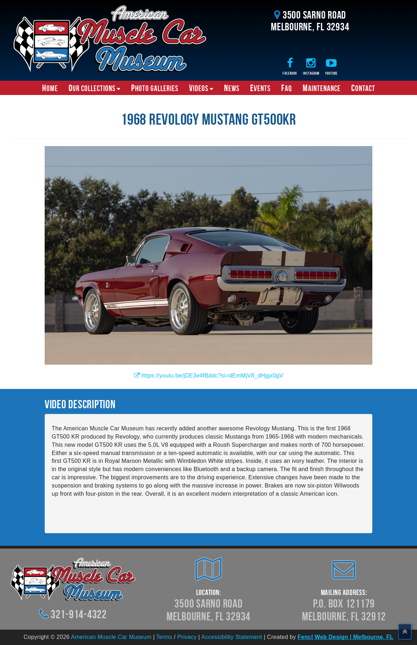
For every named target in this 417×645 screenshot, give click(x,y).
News (231, 88)
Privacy (187, 637)
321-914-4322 (79, 614)
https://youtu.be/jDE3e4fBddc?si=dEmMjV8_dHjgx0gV (208, 375)
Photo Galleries (154, 88)
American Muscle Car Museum (111, 637)
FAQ (286, 88)
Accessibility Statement (231, 637)
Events (260, 88)
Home (50, 88)
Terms (164, 637)
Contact (363, 88)
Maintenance (322, 88)
